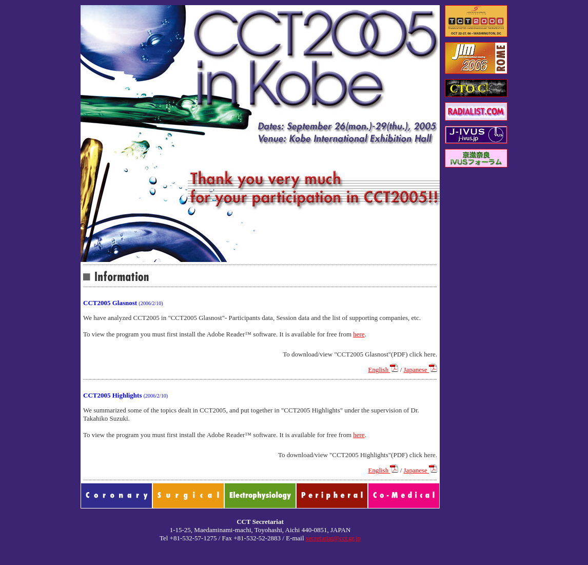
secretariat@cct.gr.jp (333, 538)
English (383, 369)
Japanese (420, 369)
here (358, 334)
